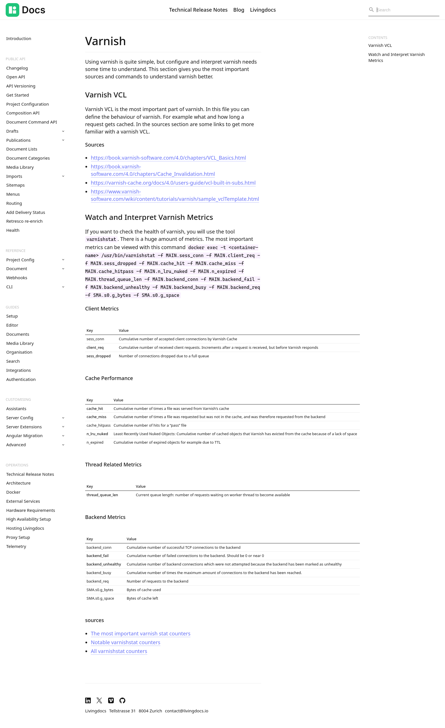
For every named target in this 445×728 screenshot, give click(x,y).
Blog (238, 9)
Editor (12, 325)
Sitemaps (15, 185)
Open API (15, 77)
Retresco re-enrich (24, 221)
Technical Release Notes (198, 9)
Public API (15, 58)
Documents (17, 334)
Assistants (16, 408)
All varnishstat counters (119, 651)
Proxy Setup (18, 537)
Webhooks (16, 277)
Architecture (18, 483)
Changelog (17, 68)
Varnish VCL (380, 45)
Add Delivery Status (25, 212)
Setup (12, 316)
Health (13, 230)
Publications (35, 140)
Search (13, 361)
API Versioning (20, 86)
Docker (13, 492)
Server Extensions (35, 426)
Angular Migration (35, 435)
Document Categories (28, 158)
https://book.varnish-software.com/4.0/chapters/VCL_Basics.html (168, 157)
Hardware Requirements (30, 510)
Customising (18, 399)
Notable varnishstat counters (125, 642)
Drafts (35, 131)
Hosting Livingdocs (25, 528)
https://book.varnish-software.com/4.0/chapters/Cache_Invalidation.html (153, 170)
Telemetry (16, 546)
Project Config (35, 259)
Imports (35, 176)
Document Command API (31, 122)
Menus (13, 194)
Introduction (18, 38)
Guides (12, 307)
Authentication (21, 379)
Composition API (22, 113)
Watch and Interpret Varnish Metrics (396, 57)
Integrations (18, 370)
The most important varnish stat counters (140, 633)
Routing (14, 203)
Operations (17, 465)
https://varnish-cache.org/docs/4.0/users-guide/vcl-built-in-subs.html (173, 182)
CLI (35, 286)
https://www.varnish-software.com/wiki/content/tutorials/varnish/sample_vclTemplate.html (175, 195)
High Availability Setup (28, 519)
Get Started (17, 95)
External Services (23, 501)
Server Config (35, 417)
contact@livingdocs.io (186, 711)
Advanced (35, 444)
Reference (16, 250)
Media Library (20, 167)
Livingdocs (263, 9)
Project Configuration (27, 104)
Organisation (19, 352)
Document (35, 268)
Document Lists (21, 149)
